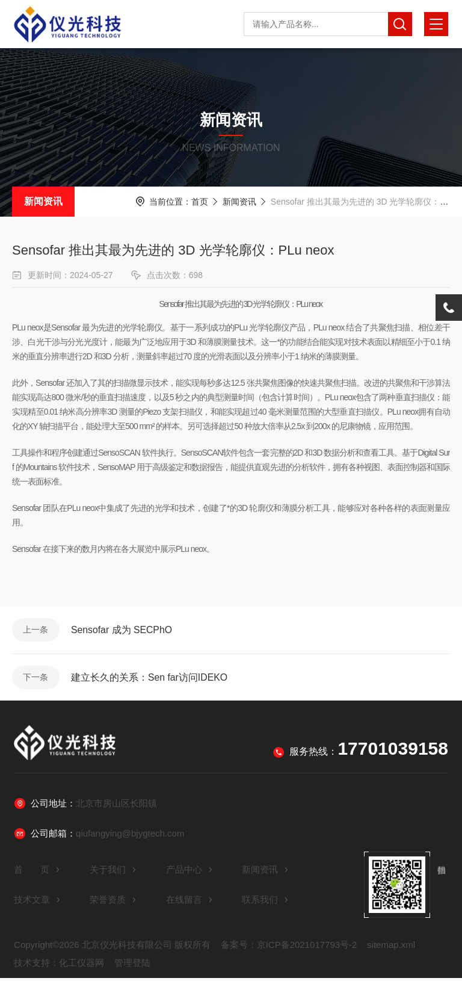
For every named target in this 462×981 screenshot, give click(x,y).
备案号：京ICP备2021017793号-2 (289, 947)
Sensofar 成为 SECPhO (123, 630)
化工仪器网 (81, 966)
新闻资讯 (43, 201)
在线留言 (189, 902)
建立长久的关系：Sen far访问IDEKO (150, 679)
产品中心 (189, 872)
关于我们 (113, 872)
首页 (199, 201)
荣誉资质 (113, 902)
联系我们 (265, 902)
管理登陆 (132, 966)
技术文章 (37, 902)
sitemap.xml (391, 947)
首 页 (37, 872)
